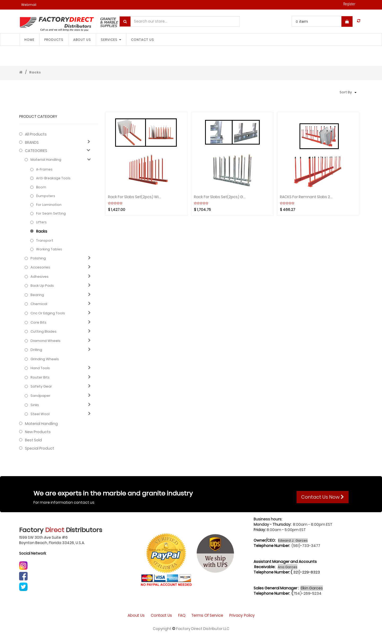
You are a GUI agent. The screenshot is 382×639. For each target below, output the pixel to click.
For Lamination (49, 204)
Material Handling (46, 159)
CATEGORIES (36, 150)
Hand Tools (40, 368)
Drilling (36, 349)
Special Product (39, 448)
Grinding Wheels (45, 359)
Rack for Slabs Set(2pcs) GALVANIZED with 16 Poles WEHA (221, 197)
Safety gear (41, 386)
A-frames (44, 169)
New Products (38, 431)
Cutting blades (44, 331)
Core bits (38, 322)
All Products (36, 134)
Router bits (40, 377)
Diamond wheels (45, 340)
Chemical (39, 304)
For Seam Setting (51, 213)
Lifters (41, 222)
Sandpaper (40, 395)
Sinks (35, 405)
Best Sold (33, 440)
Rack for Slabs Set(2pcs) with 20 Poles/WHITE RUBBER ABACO (135, 197)
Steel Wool (40, 414)
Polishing (38, 258)
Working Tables (49, 249)
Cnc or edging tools (48, 313)
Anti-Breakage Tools (53, 178)
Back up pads (42, 285)
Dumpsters (45, 196)
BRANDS (32, 142)
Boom (41, 187)
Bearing (37, 295)
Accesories (40, 267)
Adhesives (40, 276)
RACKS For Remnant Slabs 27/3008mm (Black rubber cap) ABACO (306, 197)
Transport (44, 240)
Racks (35, 72)
